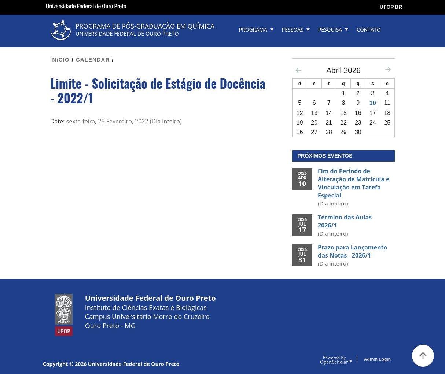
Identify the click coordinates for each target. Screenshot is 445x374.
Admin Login (377, 359)
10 (372, 103)
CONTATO (368, 29)
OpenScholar (336, 360)
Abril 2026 (343, 70)
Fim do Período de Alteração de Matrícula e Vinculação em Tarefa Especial (354, 183)
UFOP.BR (391, 7)
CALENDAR (93, 60)
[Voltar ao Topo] (423, 356)
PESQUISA (330, 29)
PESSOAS (293, 29)
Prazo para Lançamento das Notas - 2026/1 (352, 251)
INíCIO (60, 60)
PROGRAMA (253, 29)
